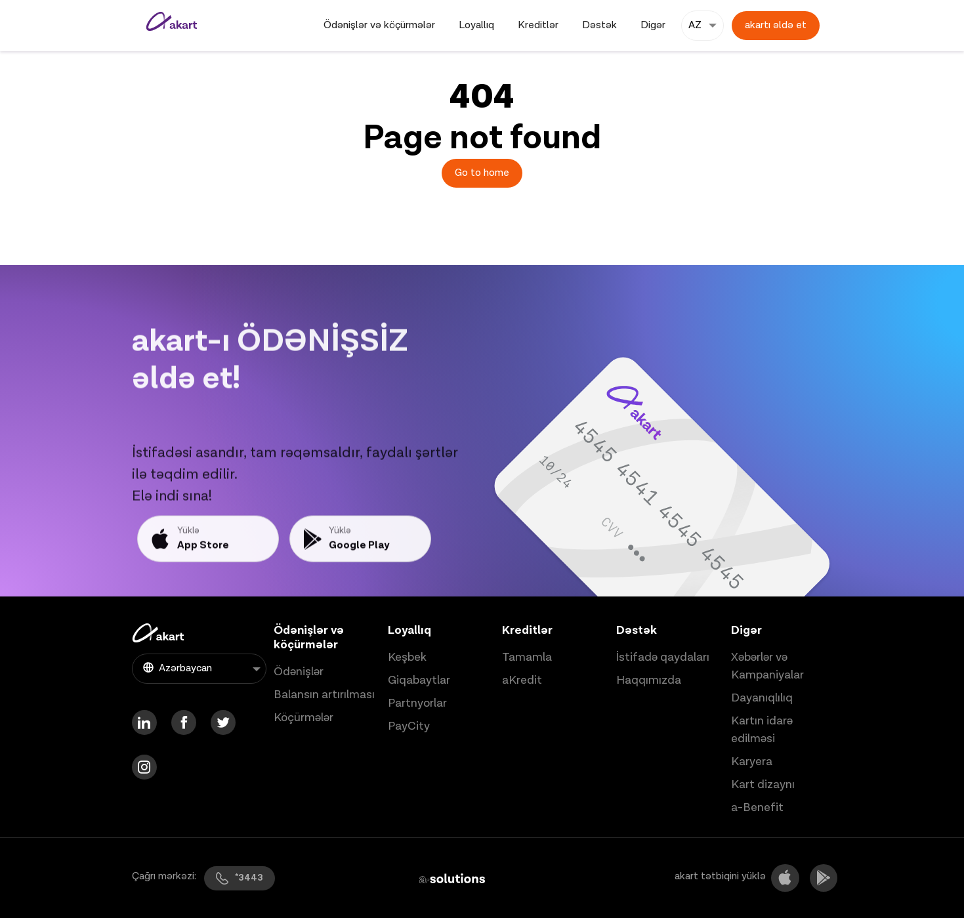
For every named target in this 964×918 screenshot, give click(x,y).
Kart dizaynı (763, 784)
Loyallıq (476, 25)
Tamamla (527, 657)
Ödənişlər (299, 671)
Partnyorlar (417, 703)
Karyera (751, 761)
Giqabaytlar (419, 680)
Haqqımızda (648, 680)
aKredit (522, 680)
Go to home (482, 173)
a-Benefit (757, 807)
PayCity (409, 726)
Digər (652, 25)
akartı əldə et (776, 25)
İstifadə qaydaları (662, 657)
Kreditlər (538, 25)
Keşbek (407, 657)
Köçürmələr (303, 717)
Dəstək (599, 25)
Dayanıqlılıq (762, 697)
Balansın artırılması (324, 694)
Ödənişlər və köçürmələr (379, 25)
